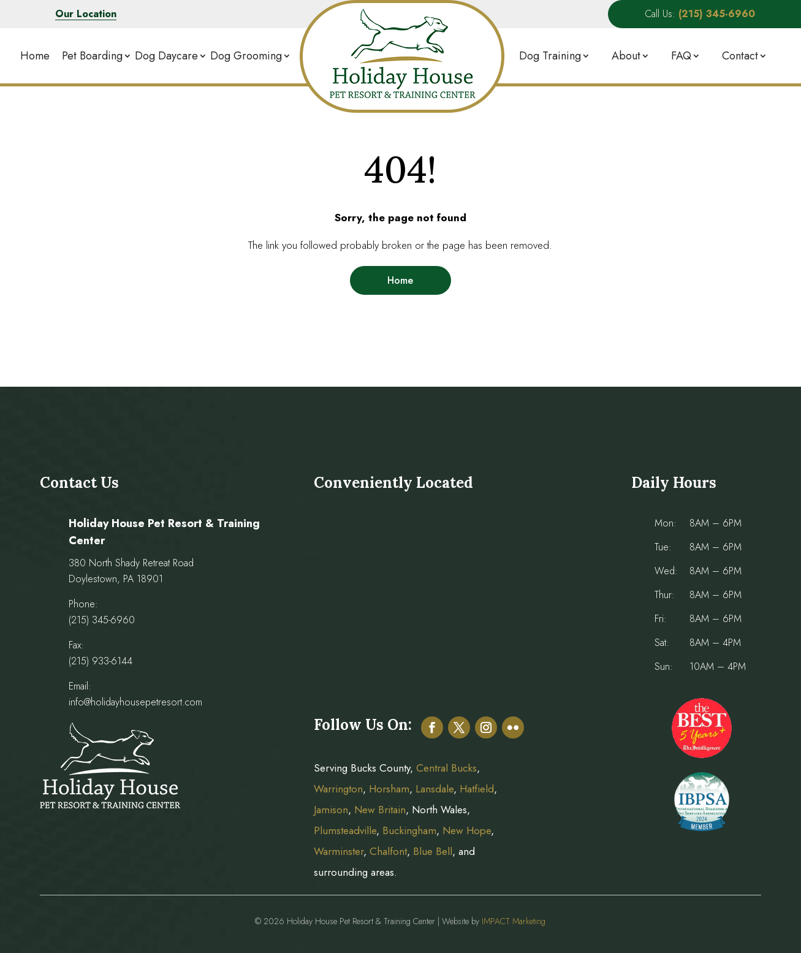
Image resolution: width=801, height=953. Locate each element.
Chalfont (388, 851)
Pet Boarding (92, 55)
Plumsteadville (345, 830)
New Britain (380, 809)
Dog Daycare (166, 55)
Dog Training (550, 55)
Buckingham (409, 830)
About (626, 55)
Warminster (338, 851)
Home (35, 55)
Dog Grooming (246, 55)
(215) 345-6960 (102, 620)
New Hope (465, 830)
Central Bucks (446, 768)
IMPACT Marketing (513, 921)
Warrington (338, 788)
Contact (740, 55)
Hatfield (477, 788)
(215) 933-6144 (100, 661)
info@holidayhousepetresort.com (135, 702)
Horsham (389, 788)
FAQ (681, 55)
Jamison (331, 809)
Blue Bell (432, 851)
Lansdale (435, 788)
